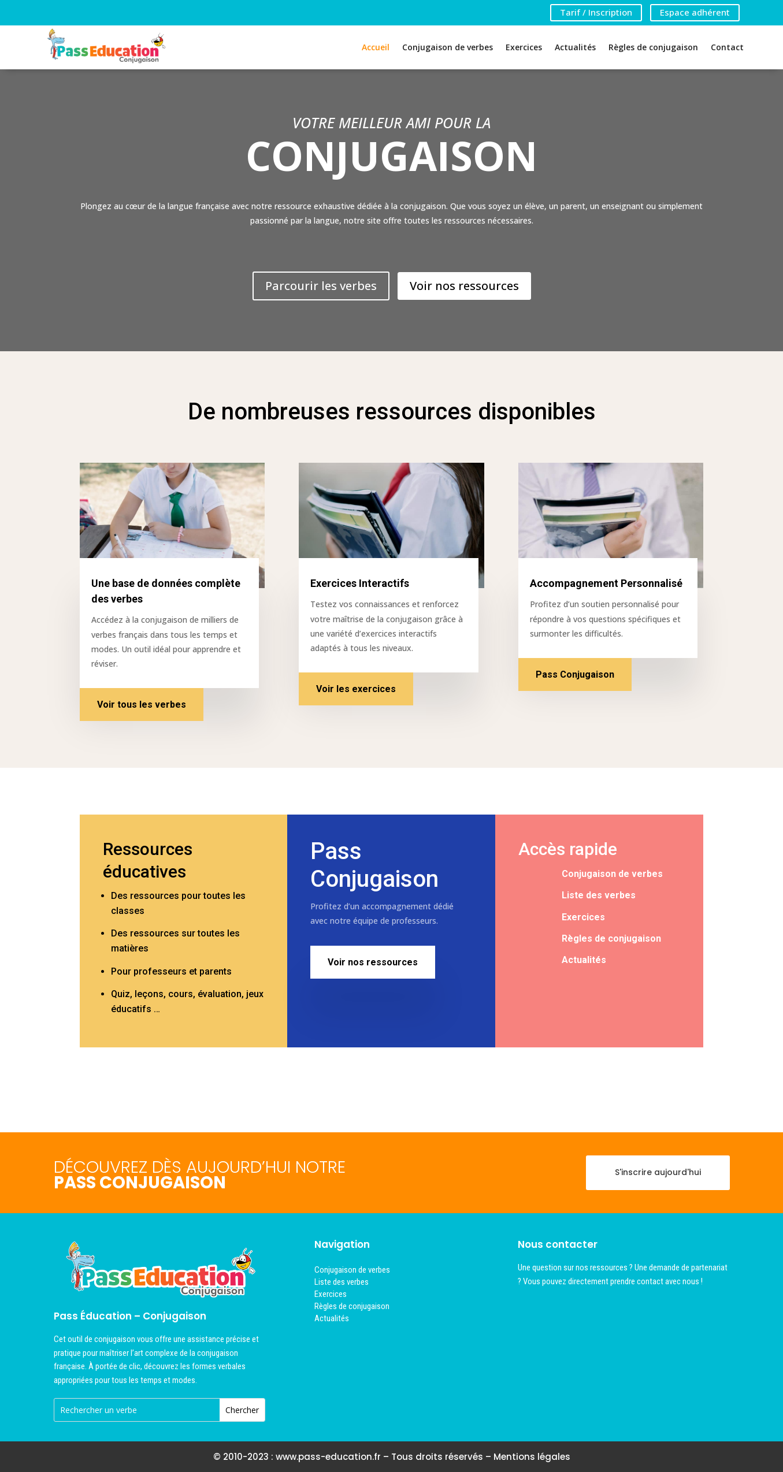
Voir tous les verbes (141, 704)
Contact (727, 47)
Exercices (524, 47)
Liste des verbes (599, 895)
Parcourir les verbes (321, 285)
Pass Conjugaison (575, 674)
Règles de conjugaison (653, 47)
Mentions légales (531, 1457)
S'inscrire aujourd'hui (658, 1172)
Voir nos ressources (464, 285)
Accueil (375, 47)
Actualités (575, 47)
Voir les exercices (356, 688)
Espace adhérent (695, 12)
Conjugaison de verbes (447, 47)
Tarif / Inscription (596, 12)
